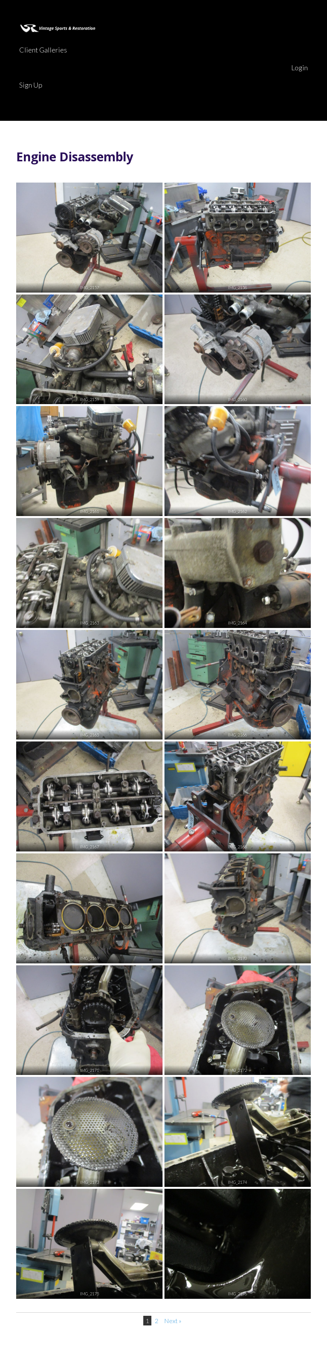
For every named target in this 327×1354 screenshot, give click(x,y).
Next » (172, 1320)
